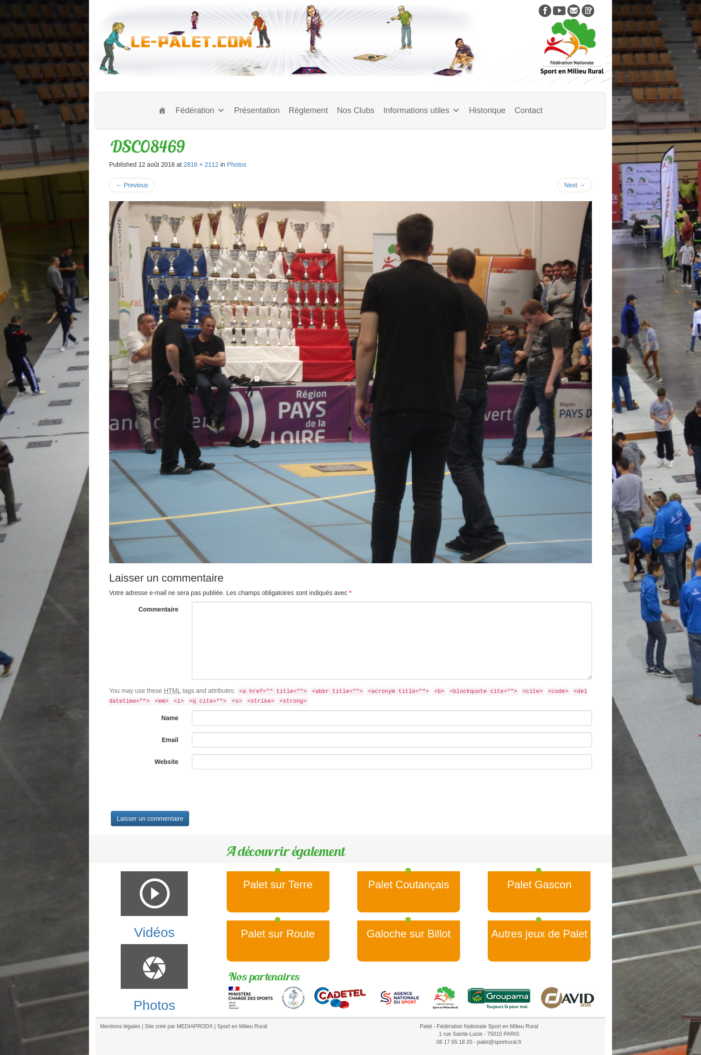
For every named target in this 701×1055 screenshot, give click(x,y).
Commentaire (158, 609)
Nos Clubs (355, 110)
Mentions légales (120, 1026)
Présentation (256, 110)
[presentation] (177, 793)
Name (169, 718)
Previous (132, 185)
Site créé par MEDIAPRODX (179, 1026)
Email (170, 739)
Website (166, 761)
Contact (529, 110)
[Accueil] (162, 110)
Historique (487, 110)
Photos (237, 164)
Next (574, 185)
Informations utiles (421, 110)
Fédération (200, 110)
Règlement (308, 110)
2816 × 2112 (201, 164)
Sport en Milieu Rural (242, 1026)
